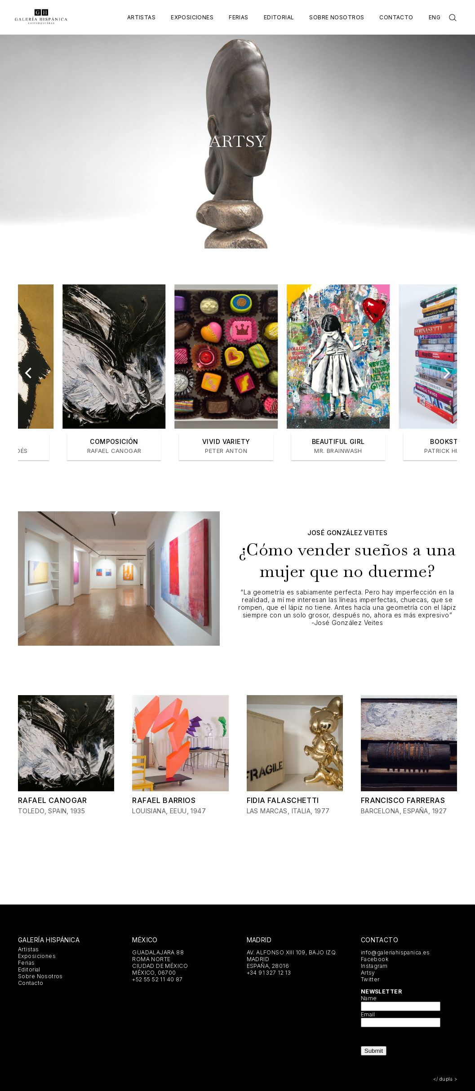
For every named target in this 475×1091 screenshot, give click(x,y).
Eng (434, 17)
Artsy (368, 972)
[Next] (446, 373)
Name (369, 998)
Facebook (374, 959)
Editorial (279, 17)
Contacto (396, 17)
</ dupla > (445, 1079)
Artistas (141, 17)
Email (368, 1014)
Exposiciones (192, 17)
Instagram (374, 965)
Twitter (370, 979)
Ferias (239, 17)
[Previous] (29, 373)
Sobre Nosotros (336, 17)
